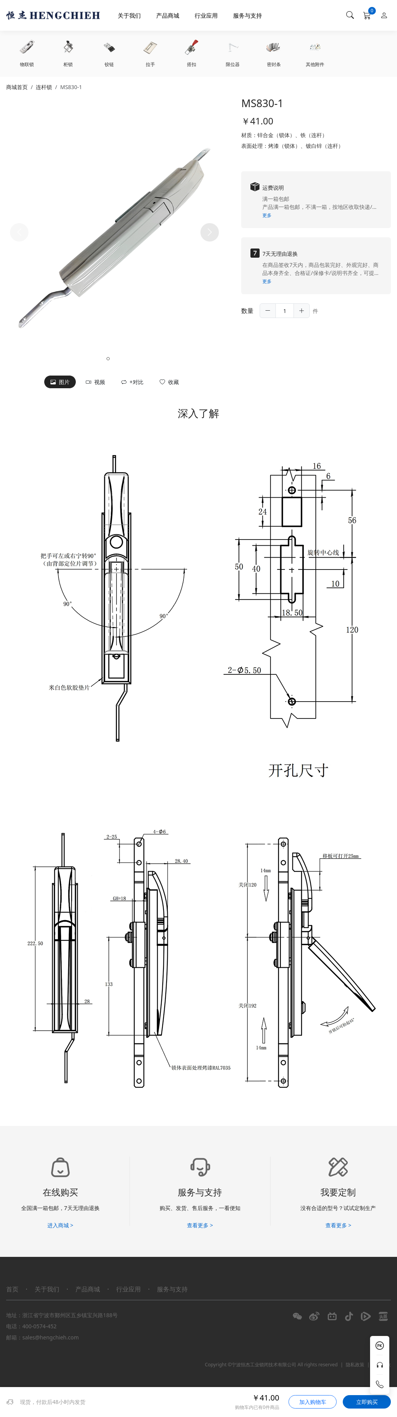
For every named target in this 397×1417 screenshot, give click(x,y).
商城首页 (17, 87)
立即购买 (367, 1401)
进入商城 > (60, 1225)
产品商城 (167, 15)
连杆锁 (44, 87)
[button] (209, 232)
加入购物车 (312, 1401)
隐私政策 (355, 1364)
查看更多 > (200, 1225)
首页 (12, 1289)
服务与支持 (247, 15)
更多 (267, 215)
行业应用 (206, 15)
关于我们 (129, 15)
